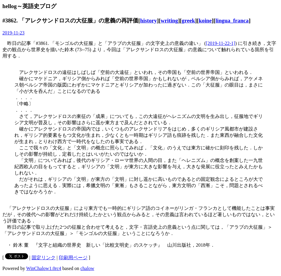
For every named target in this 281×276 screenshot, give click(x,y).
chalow (87, 268)
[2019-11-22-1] (220, 43)
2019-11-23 (13, 32)
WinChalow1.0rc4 (43, 268)
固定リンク (44, 257)
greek (188, 20)
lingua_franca (232, 20)
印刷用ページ (73, 257)
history (148, 20)
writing (169, 20)
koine (205, 20)
